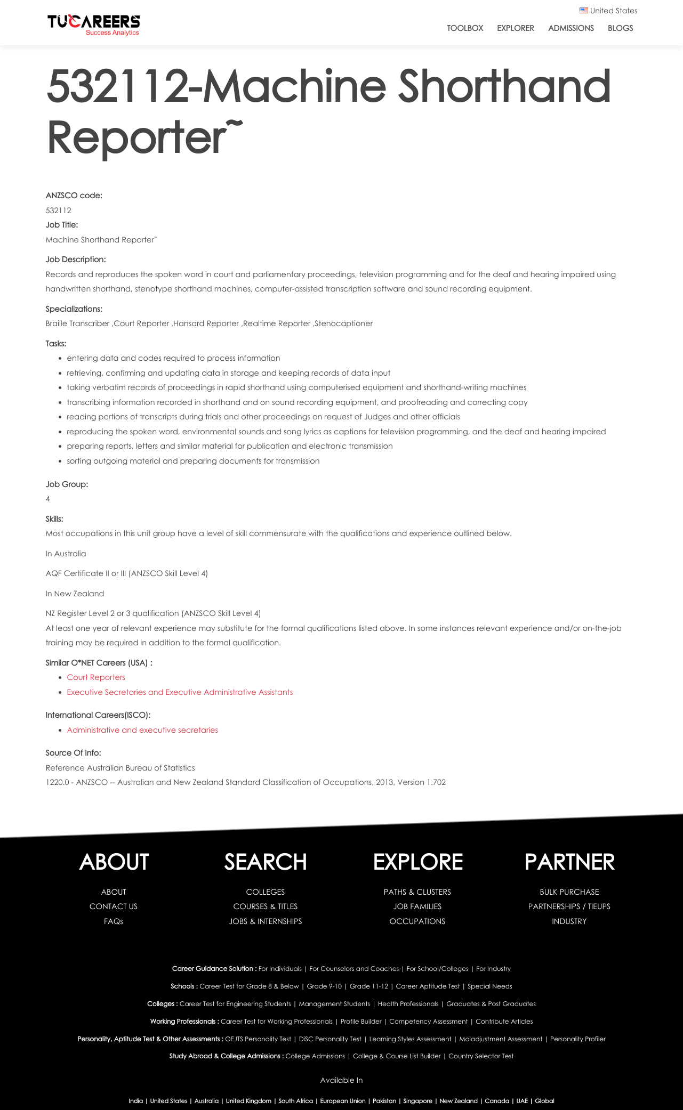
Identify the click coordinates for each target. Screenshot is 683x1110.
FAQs (113, 921)
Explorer (515, 28)
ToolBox (465, 28)
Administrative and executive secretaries (143, 730)
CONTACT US (114, 906)
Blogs (620, 28)
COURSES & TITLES (266, 906)
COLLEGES (265, 892)
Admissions (571, 28)
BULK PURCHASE (569, 892)
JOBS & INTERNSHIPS (265, 921)
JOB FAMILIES (417, 906)
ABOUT (113, 892)
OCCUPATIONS (418, 921)
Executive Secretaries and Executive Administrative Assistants (180, 692)
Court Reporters (96, 677)
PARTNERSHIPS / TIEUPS (569, 906)
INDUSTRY (569, 921)
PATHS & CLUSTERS (418, 892)
